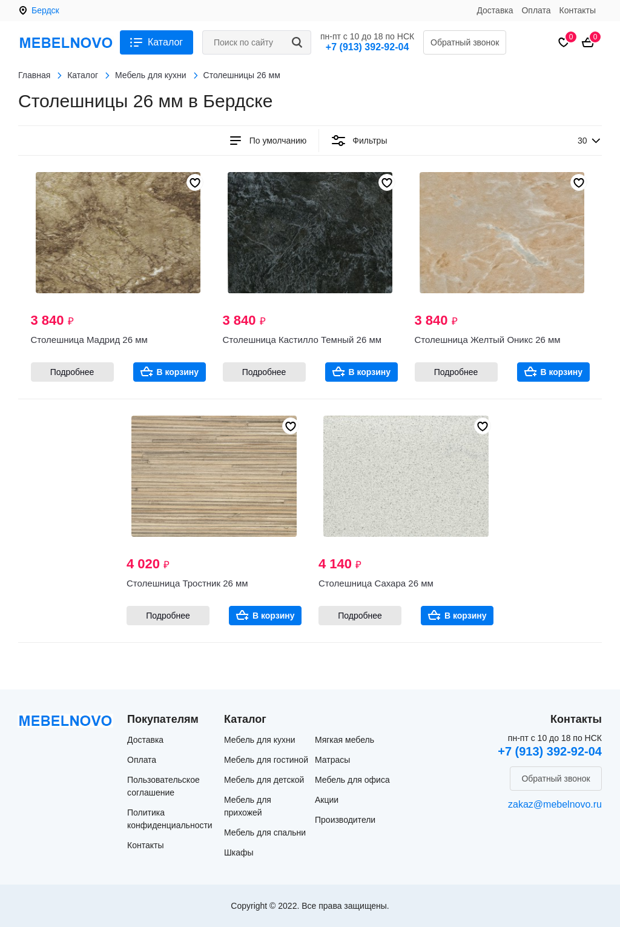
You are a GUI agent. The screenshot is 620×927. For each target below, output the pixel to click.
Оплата (535, 10)
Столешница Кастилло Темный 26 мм (302, 339)
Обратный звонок (464, 42)
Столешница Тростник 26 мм (187, 583)
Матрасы (332, 760)
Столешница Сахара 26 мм (376, 583)
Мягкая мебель (344, 740)
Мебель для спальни (265, 832)
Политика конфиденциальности (170, 819)
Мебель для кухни (259, 740)
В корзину (178, 372)
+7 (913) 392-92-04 (367, 47)
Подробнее (72, 372)
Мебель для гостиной (266, 760)
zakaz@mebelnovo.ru (555, 804)
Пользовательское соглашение (163, 786)
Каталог (165, 42)
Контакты (577, 10)
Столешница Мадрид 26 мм (89, 339)
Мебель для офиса (352, 780)
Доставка (495, 10)
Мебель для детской (264, 780)
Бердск (45, 10)
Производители (345, 820)
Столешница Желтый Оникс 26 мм (488, 339)
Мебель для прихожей (247, 806)
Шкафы (239, 852)
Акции (326, 800)
